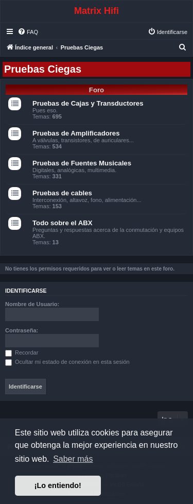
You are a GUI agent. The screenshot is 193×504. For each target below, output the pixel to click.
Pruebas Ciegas (42, 69)
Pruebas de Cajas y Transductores (88, 103)
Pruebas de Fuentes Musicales (81, 163)
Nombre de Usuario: (32, 304)
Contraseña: (21, 330)
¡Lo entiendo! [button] (57, 485)
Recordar (21, 352)
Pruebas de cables (62, 193)
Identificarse (26, 291)
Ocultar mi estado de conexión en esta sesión (67, 362)
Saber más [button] (73, 459)
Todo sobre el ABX (62, 223)
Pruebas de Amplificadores (76, 133)
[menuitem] (27, 32)
